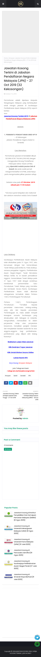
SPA (29, 376)
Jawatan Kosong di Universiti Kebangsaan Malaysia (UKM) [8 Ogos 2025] (23, 530)
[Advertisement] (20, 31)
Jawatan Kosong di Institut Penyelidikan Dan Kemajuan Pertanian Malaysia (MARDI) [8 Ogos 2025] (25, 516)
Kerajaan (11, 58)
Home (6, 58)
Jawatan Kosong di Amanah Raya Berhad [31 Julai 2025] (24, 576)
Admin (25, 418)
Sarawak (22, 376)
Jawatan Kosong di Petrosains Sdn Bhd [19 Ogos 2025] (23, 552)
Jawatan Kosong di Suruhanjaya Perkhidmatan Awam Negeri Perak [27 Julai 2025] (25, 565)
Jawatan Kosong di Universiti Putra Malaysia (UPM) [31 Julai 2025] (23, 541)
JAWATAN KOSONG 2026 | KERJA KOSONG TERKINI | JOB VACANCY (23, 652)
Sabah (15, 376)
